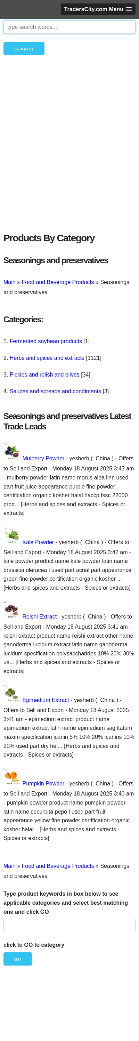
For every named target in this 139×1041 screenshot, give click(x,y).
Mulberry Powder (43, 458)
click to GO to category (33, 945)
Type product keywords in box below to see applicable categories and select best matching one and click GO (65, 902)
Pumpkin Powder (43, 783)
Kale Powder (38, 542)
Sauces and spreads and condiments (55, 391)
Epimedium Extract (45, 700)
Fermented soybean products (46, 341)
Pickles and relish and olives (45, 375)
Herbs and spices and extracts (47, 358)
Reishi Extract (39, 617)
